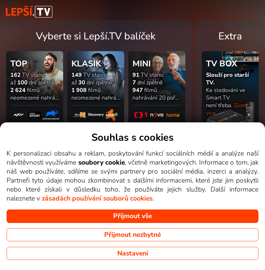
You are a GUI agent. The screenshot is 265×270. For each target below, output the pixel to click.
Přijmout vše (132, 216)
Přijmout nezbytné (132, 234)
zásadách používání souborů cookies (97, 198)
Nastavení (132, 253)
